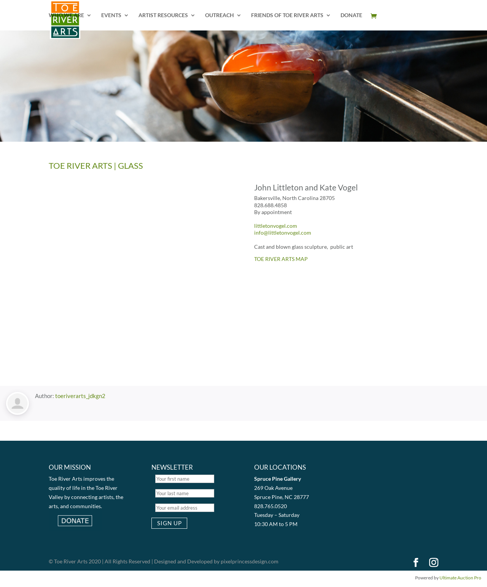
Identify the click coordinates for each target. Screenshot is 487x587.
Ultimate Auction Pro (460, 578)
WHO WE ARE (66, 15)
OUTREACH (219, 15)
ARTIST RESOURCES (163, 15)
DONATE (351, 15)
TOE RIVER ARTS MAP (281, 259)
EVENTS (111, 15)
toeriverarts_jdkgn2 (80, 395)
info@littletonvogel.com (282, 232)
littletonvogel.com (275, 225)
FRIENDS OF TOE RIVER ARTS (287, 15)
